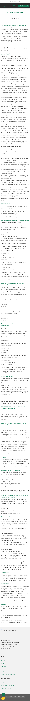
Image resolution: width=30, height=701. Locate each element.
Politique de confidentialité (8, 685)
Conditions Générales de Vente (9, 691)
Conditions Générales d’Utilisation (10, 688)
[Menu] (14, 6)
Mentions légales (5, 683)
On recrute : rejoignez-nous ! (8, 674)
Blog (2, 669)
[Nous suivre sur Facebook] (17, 1)
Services (3, 666)
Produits (3, 663)
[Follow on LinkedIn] (19, 1)
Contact (3, 671)
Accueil (3, 661)
